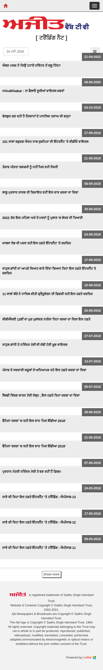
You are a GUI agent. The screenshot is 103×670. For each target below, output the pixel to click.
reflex (90, 657)
